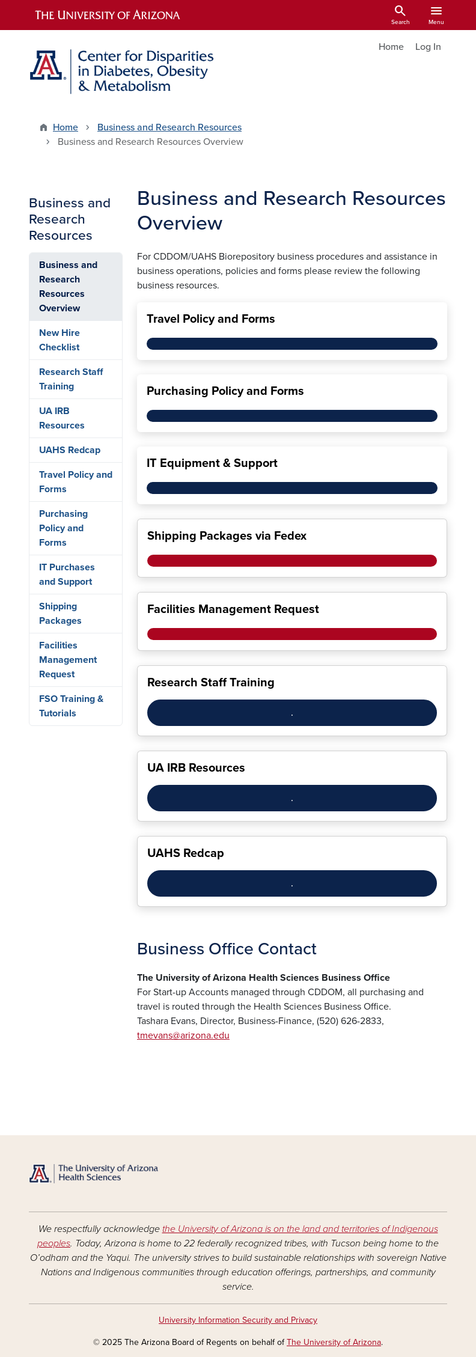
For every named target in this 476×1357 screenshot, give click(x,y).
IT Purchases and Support (67, 574)
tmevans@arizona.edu (183, 1035)
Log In (428, 47)
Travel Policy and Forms (75, 482)
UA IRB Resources (62, 418)
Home (391, 47)
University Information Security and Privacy (238, 1320)
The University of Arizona (334, 1342)
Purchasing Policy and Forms (63, 528)
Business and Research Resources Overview (68, 286)
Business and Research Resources (169, 127)
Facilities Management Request (68, 659)
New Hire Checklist (59, 340)
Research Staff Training (71, 379)
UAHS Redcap (69, 450)
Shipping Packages (60, 613)
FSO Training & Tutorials (71, 706)
